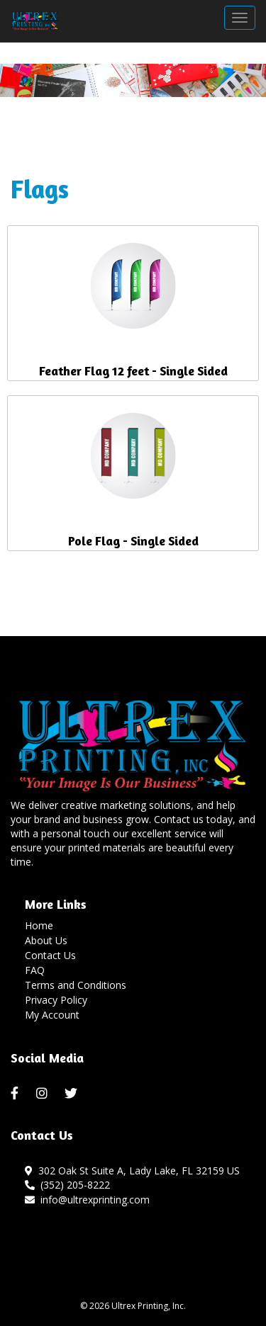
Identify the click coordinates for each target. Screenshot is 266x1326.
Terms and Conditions (75, 985)
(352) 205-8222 (67, 1184)
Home (39, 925)
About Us (46, 940)
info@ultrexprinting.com (87, 1199)
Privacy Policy (56, 1000)
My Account (52, 1014)
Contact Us (50, 955)
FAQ (35, 970)
